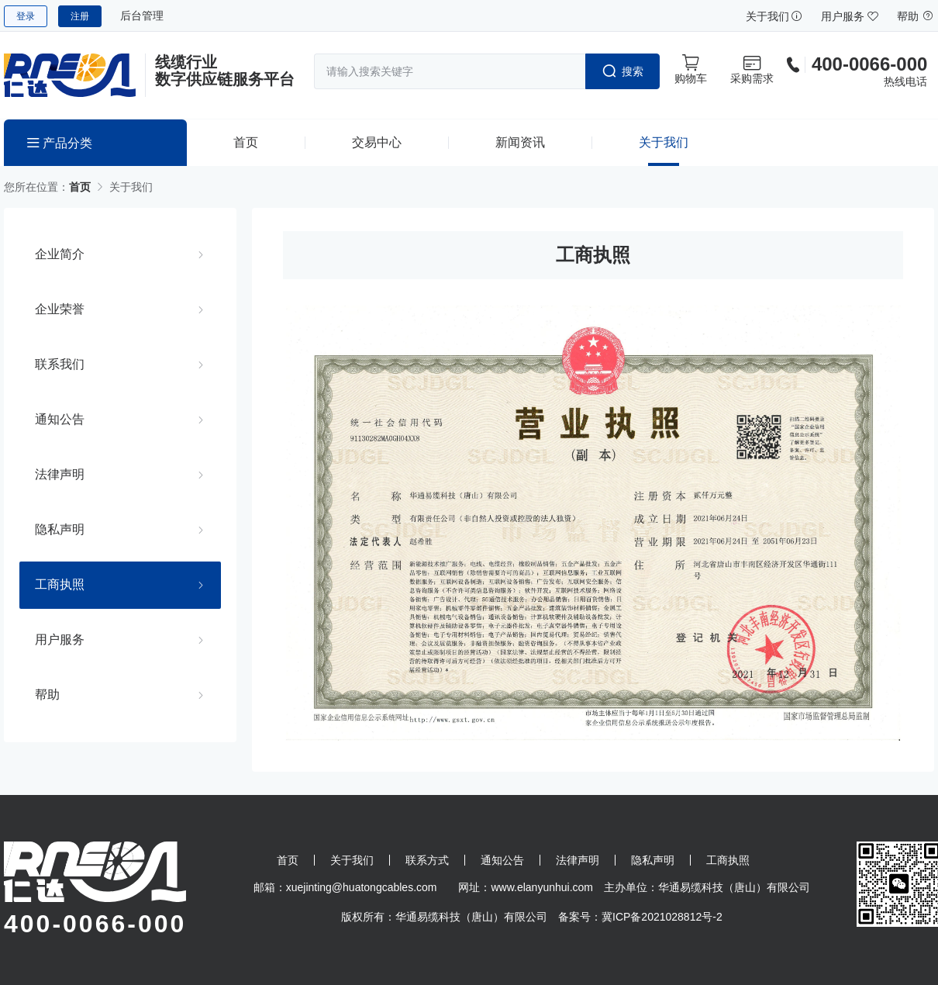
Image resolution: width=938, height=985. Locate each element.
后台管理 (142, 15)
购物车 (690, 69)
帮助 (915, 16)
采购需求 (752, 69)
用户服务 (849, 16)
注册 (80, 16)
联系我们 (59, 364)
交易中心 (377, 142)
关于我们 (774, 16)
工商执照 (59, 584)
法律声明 (59, 474)
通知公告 (59, 419)
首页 (245, 142)
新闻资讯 (520, 142)
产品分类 (59, 143)
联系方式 (427, 860)
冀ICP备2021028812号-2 (662, 917)
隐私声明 (59, 529)
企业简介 (59, 253)
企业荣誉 (59, 308)
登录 (25, 16)
